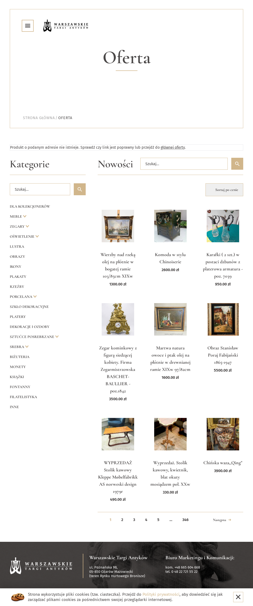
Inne (14, 407)
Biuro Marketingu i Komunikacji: (199, 557)
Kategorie (29, 164)
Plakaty (18, 276)
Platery (18, 316)
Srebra (17, 346)
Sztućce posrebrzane (32, 336)
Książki (17, 376)
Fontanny (20, 387)
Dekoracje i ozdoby (29, 326)
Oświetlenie (22, 236)
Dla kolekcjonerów (30, 206)
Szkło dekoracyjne (29, 306)
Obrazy (17, 256)
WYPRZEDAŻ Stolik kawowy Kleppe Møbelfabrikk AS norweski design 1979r (118, 477)
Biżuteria (19, 356)
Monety (18, 366)
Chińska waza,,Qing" (222, 463)
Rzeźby (17, 286)
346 (185, 519)
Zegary (18, 226)
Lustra (17, 246)
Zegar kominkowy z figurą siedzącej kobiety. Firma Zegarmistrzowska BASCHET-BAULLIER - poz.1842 (118, 369)
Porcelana (21, 296)
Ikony (15, 266)
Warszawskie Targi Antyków (118, 557)
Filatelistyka (23, 397)
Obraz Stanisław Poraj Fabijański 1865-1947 (222, 355)
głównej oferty (173, 147)
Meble (16, 216)
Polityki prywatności (160, 594)
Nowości (115, 164)
